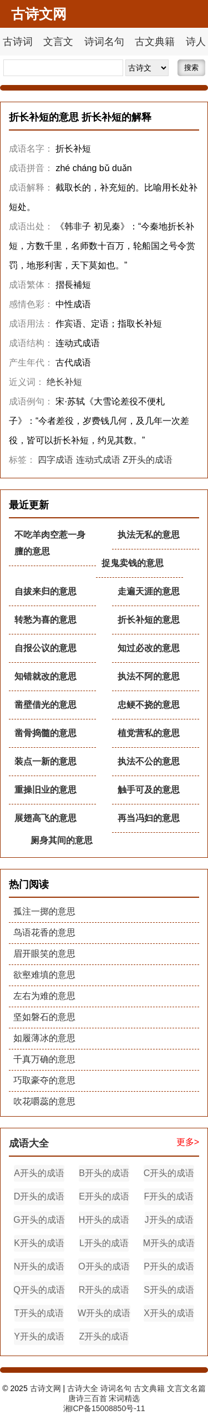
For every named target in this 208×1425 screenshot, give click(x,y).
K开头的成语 (39, 1243)
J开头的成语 (169, 1219)
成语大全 (29, 1143)
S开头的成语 (169, 1289)
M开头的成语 (169, 1243)
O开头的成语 (103, 1266)
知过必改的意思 (149, 648)
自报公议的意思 (45, 648)
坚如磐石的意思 (44, 1017)
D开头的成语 (39, 1196)
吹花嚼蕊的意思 (44, 1101)
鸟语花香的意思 (44, 932)
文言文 (58, 41)
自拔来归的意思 (45, 591)
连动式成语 (98, 459)
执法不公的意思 (149, 761)
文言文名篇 (186, 1388)
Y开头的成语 (39, 1336)
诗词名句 (104, 41)
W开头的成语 (104, 1313)
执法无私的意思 (149, 534)
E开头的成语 (104, 1196)
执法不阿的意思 (149, 676)
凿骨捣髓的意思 (45, 733)
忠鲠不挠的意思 (149, 704)
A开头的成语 (39, 1173)
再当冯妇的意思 (149, 818)
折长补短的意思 (149, 619)
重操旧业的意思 (45, 789)
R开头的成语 (104, 1289)
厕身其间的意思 (62, 840)
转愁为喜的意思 (45, 619)
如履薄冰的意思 (44, 1038)
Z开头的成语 (148, 459)
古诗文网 (45, 1388)
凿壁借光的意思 (45, 704)
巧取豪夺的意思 (44, 1080)
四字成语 (55, 459)
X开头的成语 (169, 1313)
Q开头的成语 (38, 1289)
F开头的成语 (169, 1196)
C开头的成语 (169, 1173)
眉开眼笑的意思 (44, 953)
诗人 (196, 41)
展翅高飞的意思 (45, 818)
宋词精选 (124, 1398)
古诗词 (18, 41)
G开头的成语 (38, 1219)
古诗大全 (82, 1388)
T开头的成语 (39, 1313)
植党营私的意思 (149, 733)
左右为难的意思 (44, 996)
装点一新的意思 (45, 761)
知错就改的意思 (45, 676)
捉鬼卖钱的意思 (133, 563)
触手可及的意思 (149, 789)
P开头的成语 (169, 1266)
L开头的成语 (104, 1243)
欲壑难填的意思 (44, 974)
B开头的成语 (104, 1173)
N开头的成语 (39, 1266)
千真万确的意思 (44, 1059)
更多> (187, 1142)
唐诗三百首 (87, 1398)
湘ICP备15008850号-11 (104, 1408)
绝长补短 (64, 382)
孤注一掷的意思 (44, 911)
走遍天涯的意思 (149, 591)
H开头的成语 (104, 1219)
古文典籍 (155, 41)
